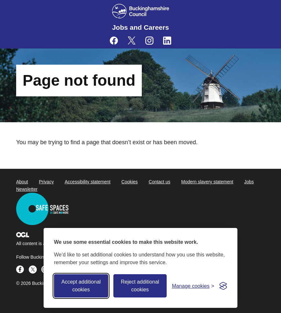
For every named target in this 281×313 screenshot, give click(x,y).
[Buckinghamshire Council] (140, 11)
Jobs (249, 181)
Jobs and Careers (140, 27)
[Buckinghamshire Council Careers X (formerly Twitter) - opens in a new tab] (132, 40)
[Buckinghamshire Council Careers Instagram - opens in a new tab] (149, 40)
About (22, 181)
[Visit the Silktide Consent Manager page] (223, 286)
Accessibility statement (87, 181)
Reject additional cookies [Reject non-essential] (140, 285)
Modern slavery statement (207, 181)
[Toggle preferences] (193, 286)
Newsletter (26, 189)
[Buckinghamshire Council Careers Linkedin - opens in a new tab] (167, 40)
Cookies (129, 181)
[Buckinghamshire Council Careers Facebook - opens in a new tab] (114, 40)
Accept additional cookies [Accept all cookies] (81, 285)
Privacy (46, 181)
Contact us (159, 181)
